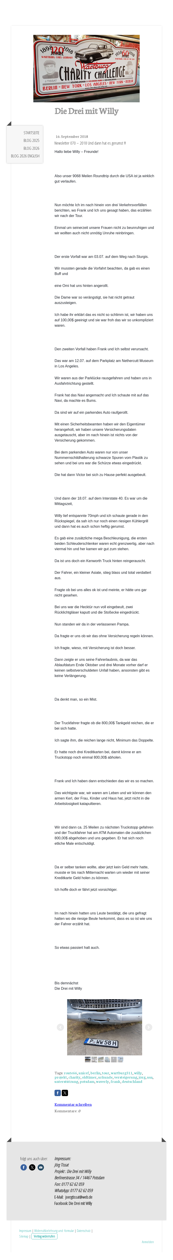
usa (150, 1084)
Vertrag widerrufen (44, 1244)
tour (105, 1080)
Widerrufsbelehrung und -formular (54, 1238)
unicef (84, 1080)
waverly (102, 1089)
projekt (61, 1084)
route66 (70, 1080)
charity (74, 1084)
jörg (142, 1084)
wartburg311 (121, 1080)
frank (115, 1089)
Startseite (31, 140)
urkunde (105, 1084)
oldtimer (89, 1084)
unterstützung (66, 1089)
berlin (95, 1080)
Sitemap (23, 1244)
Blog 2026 (31, 156)
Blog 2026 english (25, 164)
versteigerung (125, 1084)
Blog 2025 (31, 148)
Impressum (25, 1238)
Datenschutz (84, 1238)
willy (138, 1080)
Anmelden (148, 1249)
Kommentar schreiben (73, 1112)
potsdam (87, 1089)
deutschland (132, 1089)
